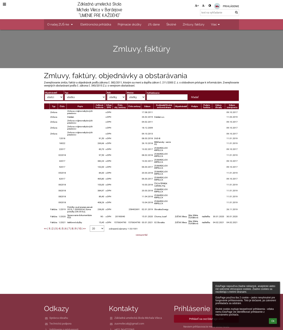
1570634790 (120, 222)
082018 (62, 196)
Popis (80, 106)
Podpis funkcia (206, 106)
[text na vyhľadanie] (219, 12)
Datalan (70, 117)
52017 (62, 167)
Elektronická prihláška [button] (95, 24)
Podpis (194, 106)
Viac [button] (216, 24)
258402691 (134, 209)
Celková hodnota (99, 106)
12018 (62, 138)
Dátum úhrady (218, 106)
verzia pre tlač (142, 235)
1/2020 (62, 216)
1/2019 (62, 209)
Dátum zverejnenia (232, 106)
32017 (62, 161)
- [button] (203, 5)
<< (45, 228)
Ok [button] (272, 321)
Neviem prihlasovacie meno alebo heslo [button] (206, 326)
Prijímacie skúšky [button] (129, 24)
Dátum (147, 106)
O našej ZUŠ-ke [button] (60, 24)
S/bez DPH (109, 106)
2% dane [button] (154, 24)
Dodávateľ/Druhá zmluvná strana (164, 106)
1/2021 (62, 222)
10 (79, 228)
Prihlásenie (231, 6)
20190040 (120, 216)
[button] (217, 6)
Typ (53, 106)
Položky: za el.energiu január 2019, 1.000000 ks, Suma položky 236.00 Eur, (79, 209)
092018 (62, 202)
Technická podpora (60, 323)
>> (84, 228)
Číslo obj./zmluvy (120, 106)
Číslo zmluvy (134, 106)
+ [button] (197, 5)
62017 (62, 179)
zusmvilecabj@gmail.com (129, 323)
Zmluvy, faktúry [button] (193, 24)
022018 (62, 155)
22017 (62, 149)
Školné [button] (171, 24)
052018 (62, 173)
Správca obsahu (58, 317)
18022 (62, 143)
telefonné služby (74, 222)
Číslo (62, 106)
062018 (62, 185)
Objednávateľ (181, 106)
